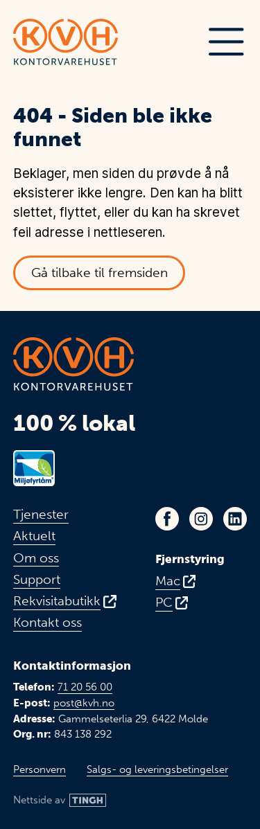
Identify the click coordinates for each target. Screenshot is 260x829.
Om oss (36, 558)
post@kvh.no (83, 703)
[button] (225, 41)
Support (36, 579)
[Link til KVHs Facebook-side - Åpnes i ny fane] (167, 519)
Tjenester (41, 514)
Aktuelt (34, 536)
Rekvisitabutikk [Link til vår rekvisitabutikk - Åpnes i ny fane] (57, 601)
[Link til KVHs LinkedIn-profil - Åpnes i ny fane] (235, 519)
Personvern (39, 769)
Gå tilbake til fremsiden (99, 272)
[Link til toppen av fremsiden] (65, 42)
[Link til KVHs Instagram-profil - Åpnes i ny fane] (201, 519)
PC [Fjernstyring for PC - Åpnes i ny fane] (164, 602)
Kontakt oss (47, 622)
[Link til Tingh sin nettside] (59, 800)
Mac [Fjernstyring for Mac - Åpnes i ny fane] (167, 581)
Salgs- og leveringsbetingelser (157, 769)
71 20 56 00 (85, 687)
